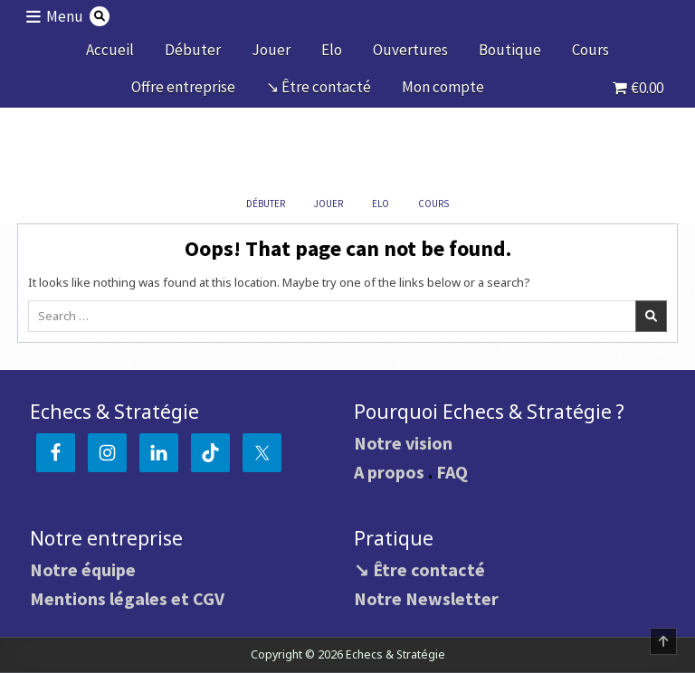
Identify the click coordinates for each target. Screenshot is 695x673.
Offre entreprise (183, 87)
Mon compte (443, 87)
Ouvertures (410, 50)
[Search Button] (99, 16)
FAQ (452, 471)
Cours (590, 50)
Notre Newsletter (426, 598)
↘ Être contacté (318, 87)
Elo (331, 50)
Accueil (110, 50)
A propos (389, 471)
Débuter (193, 50)
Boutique (510, 50)
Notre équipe (83, 569)
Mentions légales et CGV (127, 598)
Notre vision (403, 442)
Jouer (271, 50)
